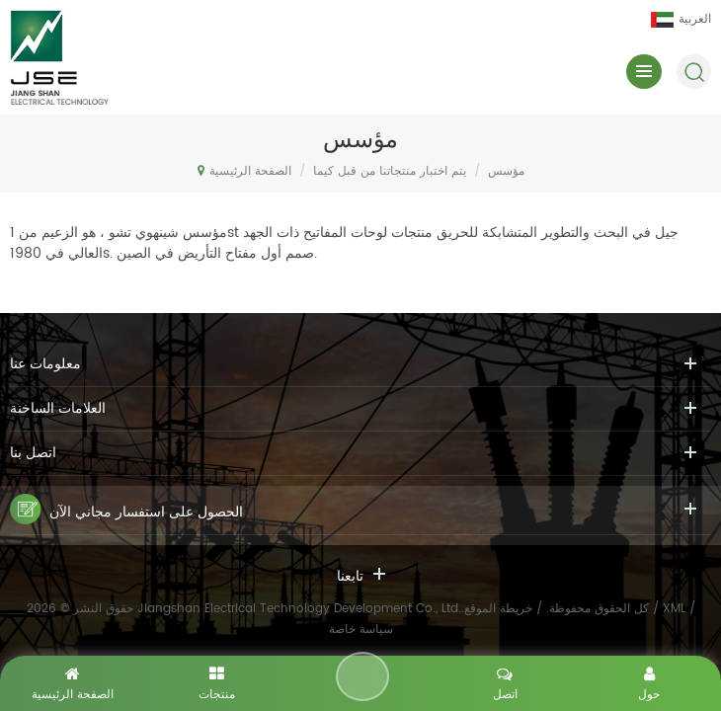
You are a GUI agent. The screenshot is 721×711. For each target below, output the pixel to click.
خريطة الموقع (498, 608)
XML (674, 608)
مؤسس (506, 171)
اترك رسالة (362, 676)
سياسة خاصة (361, 629)
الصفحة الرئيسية (244, 171)
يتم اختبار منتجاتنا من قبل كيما (389, 171)
